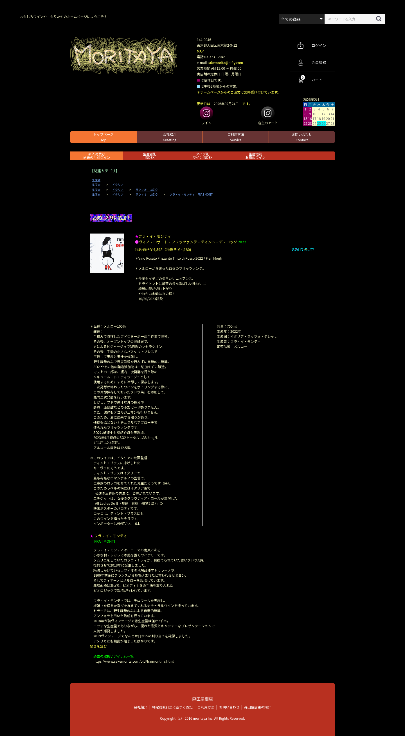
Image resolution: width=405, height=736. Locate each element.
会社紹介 (169, 137)
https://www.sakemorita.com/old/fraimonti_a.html (133, 661)
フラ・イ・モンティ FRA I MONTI (191, 194)
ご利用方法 (235, 137)
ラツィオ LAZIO (147, 190)
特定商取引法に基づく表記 (172, 706)
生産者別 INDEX (149, 155)
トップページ (103, 137)
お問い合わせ (302, 137)
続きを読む (98, 646)
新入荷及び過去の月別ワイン (96, 155)
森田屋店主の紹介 (257, 706)
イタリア (118, 185)
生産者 (96, 180)
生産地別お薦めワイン (255, 155)
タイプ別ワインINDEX (202, 155)
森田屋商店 (202, 699)
